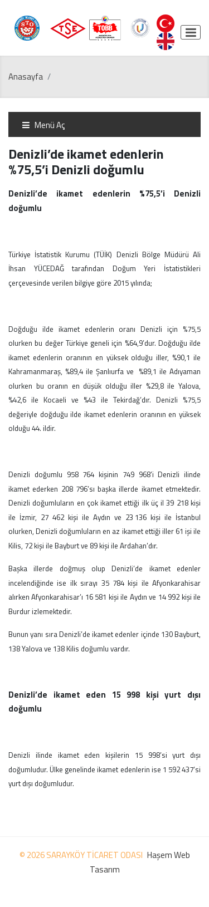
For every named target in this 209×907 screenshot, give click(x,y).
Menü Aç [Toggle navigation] (43, 125)
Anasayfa (25, 76)
